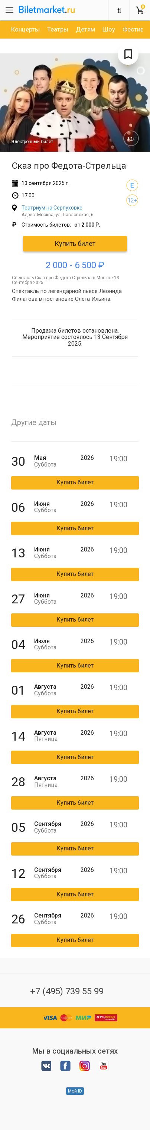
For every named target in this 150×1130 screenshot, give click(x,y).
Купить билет (75, 243)
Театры (57, 29)
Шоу (108, 29)
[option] (25, 29)
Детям (85, 29)
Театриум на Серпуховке (52, 208)
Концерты (25, 29)
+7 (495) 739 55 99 (67, 991)
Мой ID (75, 1091)
